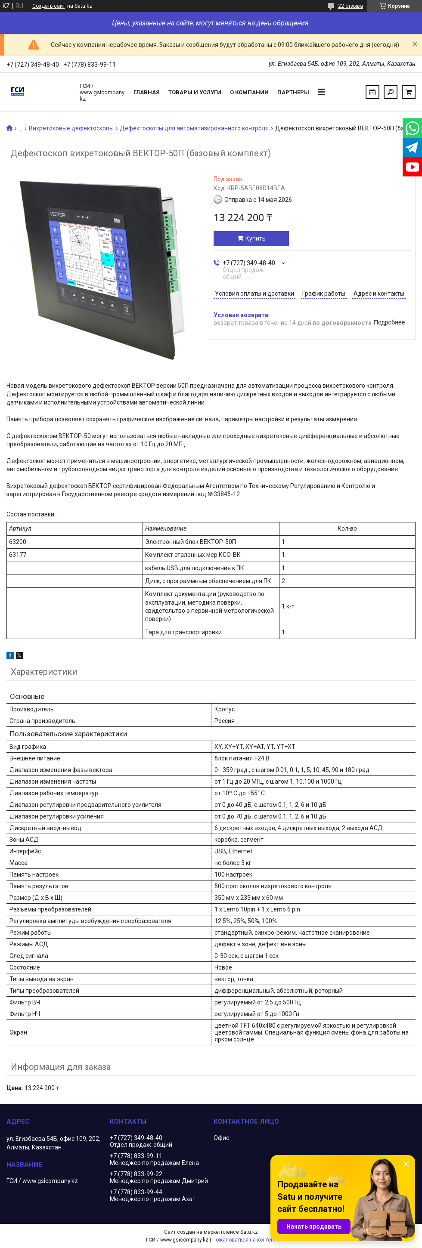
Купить (255, 238)
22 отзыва (350, 6)
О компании (249, 92)
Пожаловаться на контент (244, 1240)
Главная (146, 92)
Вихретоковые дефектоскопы (71, 128)
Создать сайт (48, 6)
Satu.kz (249, 1232)
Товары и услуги (194, 92)
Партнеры (293, 92)
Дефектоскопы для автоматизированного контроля (194, 128)
